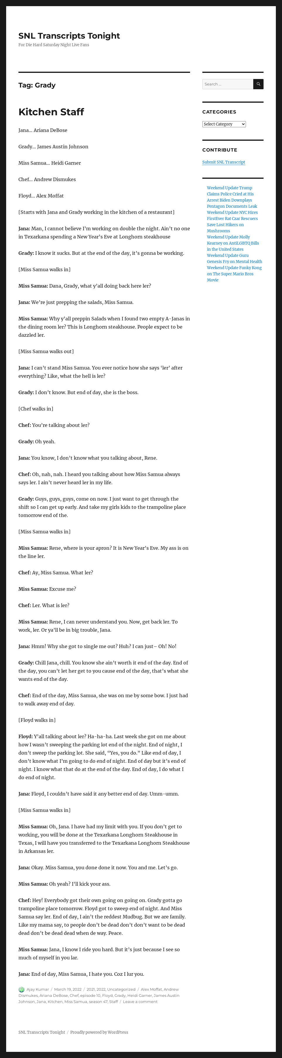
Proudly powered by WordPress (99, 1032)
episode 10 (90, 995)
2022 (101, 989)
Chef (74, 995)
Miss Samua (75, 1001)
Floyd (107, 995)
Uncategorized (121, 989)
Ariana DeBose (54, 995)
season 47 (98, 1001)
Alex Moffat (151, 989)
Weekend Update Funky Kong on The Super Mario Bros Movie (234, 274)
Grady (120, 995)
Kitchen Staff (51, 112)
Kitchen (55, 1001)
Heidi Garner (139, 995)
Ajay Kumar (38, 989)
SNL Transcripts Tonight (69, 36)
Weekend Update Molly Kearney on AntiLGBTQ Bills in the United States (233, 243)
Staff (113, 1001)
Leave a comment (140, 1001)
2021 (91, 989)
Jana (41, 1001)
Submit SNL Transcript (223, 162)
